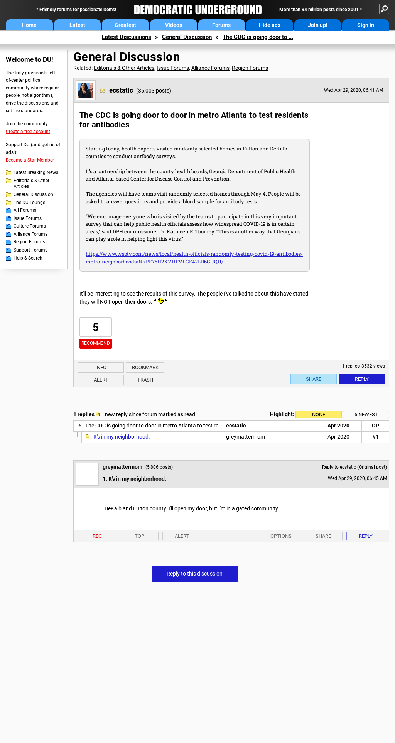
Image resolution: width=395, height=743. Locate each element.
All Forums (25, 210)
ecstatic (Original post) (363, 467)
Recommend (95, 343)
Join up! (317, 25)
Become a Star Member (30, 160)
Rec (97, 536)
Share (313, 379)
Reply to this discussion (195, 574)
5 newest (366, 414)
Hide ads (269, 25)
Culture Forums (30, 226)
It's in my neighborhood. (121, 437)
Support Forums (30, 250)
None (318, 414)
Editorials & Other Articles (31, 183)
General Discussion (187, 37)
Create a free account (28, 131)
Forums (221, 25)
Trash (145, 380)
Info (100, 367)
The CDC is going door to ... (258, 37)
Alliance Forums (30, 234)
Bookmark (145, 367)
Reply (362, 379)
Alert (101, 380)
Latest (77, 25)
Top (139, 536)
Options (281, 536)
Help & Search (28, 258)
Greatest (125, 25)
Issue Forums (28, 218)
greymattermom (122, 467)
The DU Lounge (29, 202)
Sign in (365, 25)
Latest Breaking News (36, 172)
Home (29, 25)
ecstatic (121, 90)
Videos (173, 25)
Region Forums (29, 242)
